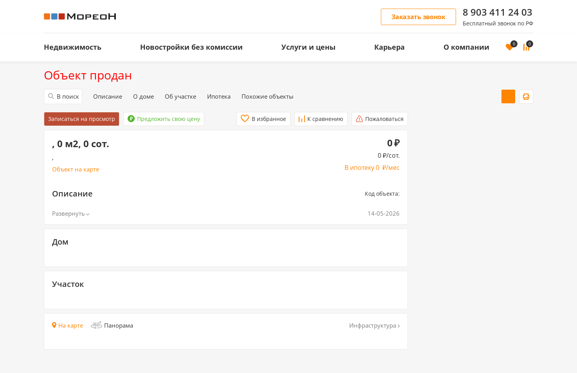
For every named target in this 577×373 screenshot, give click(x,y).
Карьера (389, 47)
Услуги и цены (308, 47)
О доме (143, 96)
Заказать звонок (418, 17)
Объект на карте (75, 169)
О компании (466, 47)
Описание (107, 96)
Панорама (112, 325)
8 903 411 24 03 (497, 12)
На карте (67, 325)
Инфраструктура (374, 325)
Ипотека (219, 96)
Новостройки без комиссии (191, 47)
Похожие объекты (268, 96)
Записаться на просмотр (81, 119)
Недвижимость (72, 47)
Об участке (180, 96)
